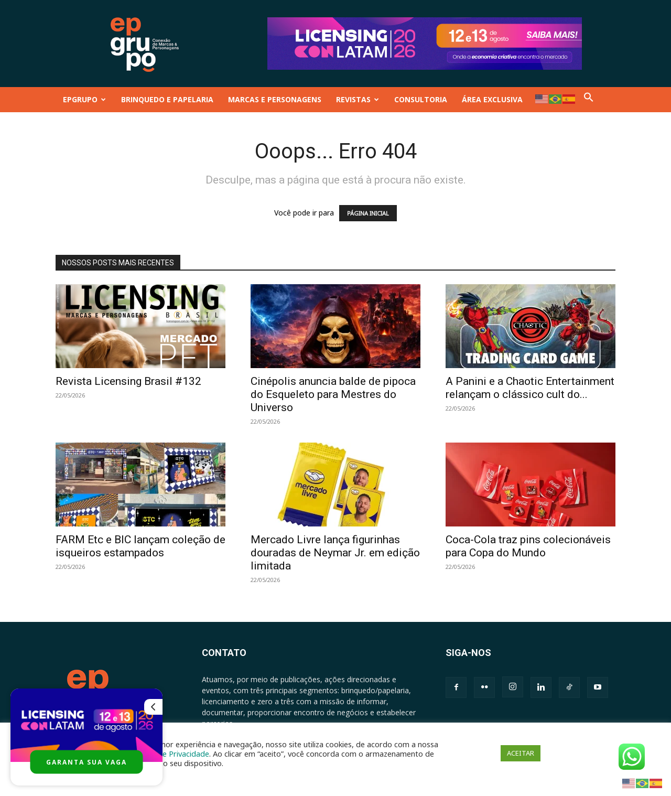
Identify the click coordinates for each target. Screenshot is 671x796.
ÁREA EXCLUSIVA (492, 99)
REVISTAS (357, 99)
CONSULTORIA (420, 99)
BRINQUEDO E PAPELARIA (167, 99)
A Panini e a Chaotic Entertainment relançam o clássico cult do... (530, 388)
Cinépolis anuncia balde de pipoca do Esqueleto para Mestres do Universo (333, 394)
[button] (588, 99)
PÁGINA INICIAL (368, 213)
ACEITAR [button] (520, 753)
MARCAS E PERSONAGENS (274, 99)
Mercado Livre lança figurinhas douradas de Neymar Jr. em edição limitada (335, 552)
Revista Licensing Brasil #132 (128, 381)
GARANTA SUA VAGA (86, 762)
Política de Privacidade (170, 753)
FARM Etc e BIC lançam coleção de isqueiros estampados (140, 546)
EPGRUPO (84, 99)
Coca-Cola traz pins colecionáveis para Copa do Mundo (528, 546)
